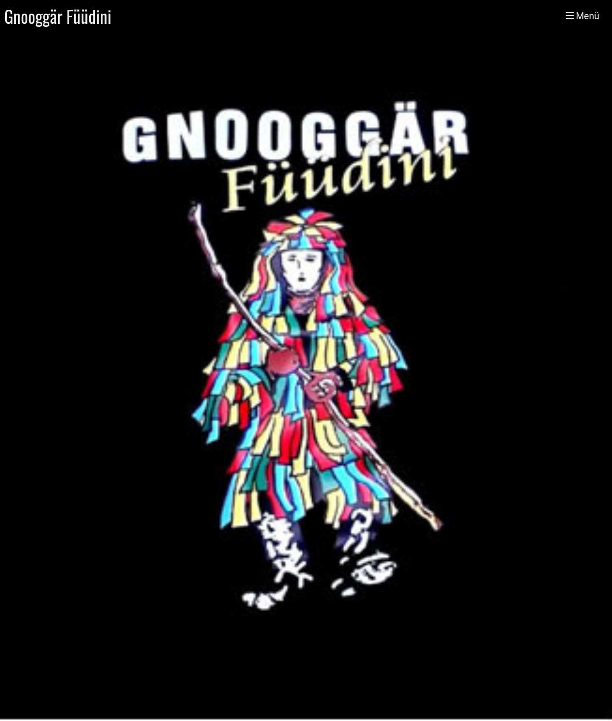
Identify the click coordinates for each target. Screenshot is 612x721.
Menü (582, 16)
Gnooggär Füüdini (57, 16)
